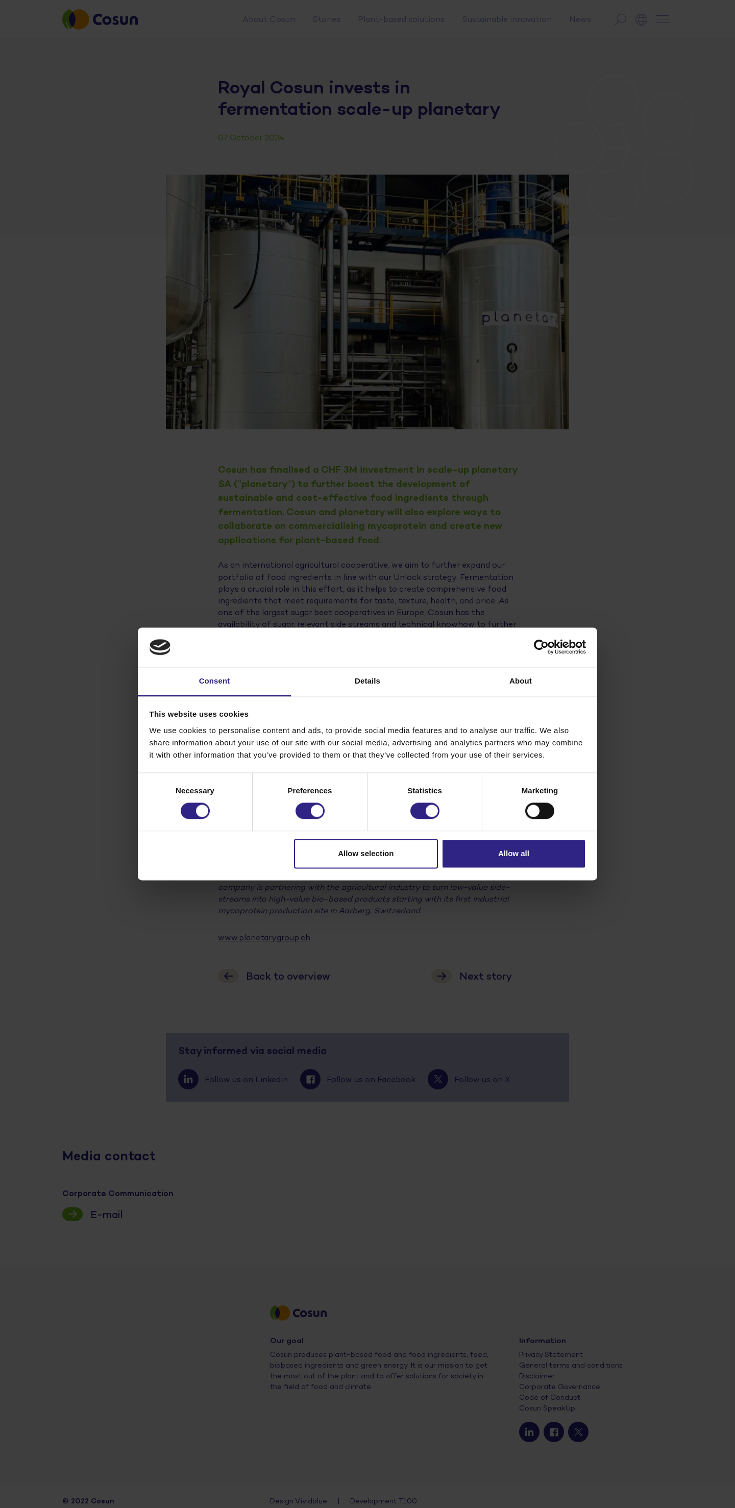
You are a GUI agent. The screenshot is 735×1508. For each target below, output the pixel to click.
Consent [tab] (214, 680)
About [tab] (520, 680)
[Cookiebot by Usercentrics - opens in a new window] (541, 647)
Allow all (513, 853)
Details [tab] (367, 680)
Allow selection (366, 853)
